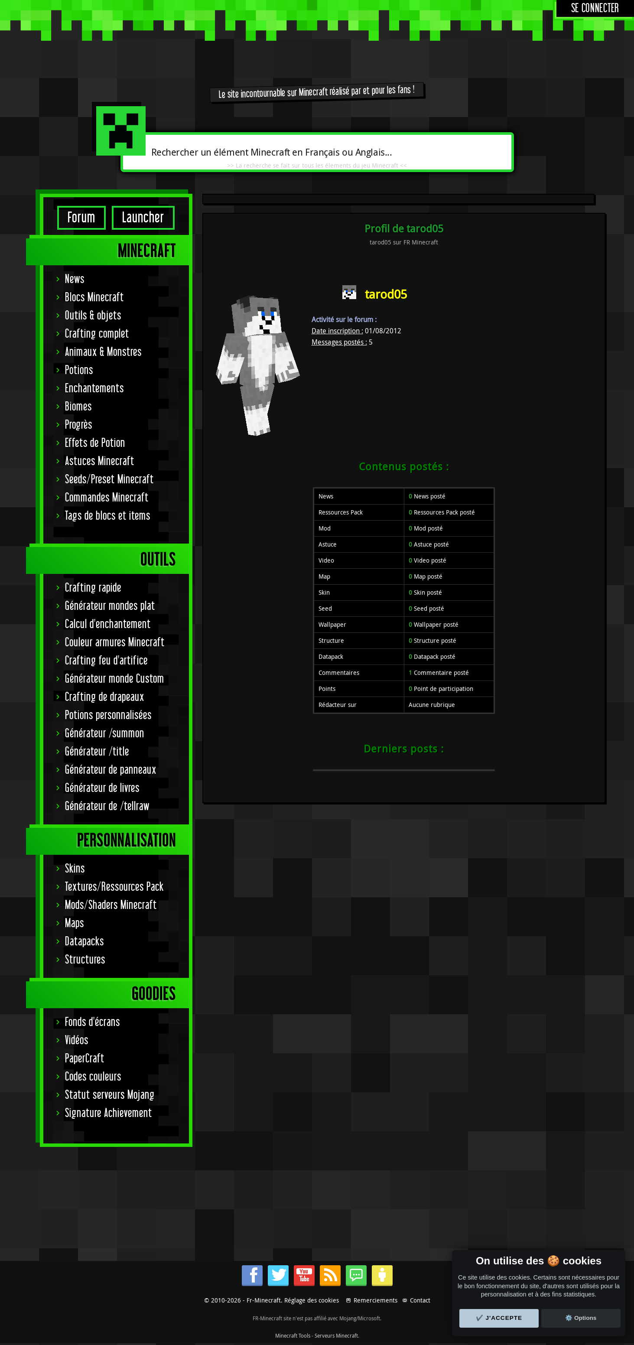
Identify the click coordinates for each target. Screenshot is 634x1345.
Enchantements (94, 388)
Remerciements (375, 1300)
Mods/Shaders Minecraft (111, 905)
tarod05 (386, 294)
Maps (74, 923)
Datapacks (84, 941)
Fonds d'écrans (92, 1022)
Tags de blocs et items (107, 516)
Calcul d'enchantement (108, 624)
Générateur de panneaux (110, 770)
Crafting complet (97, 334)
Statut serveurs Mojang (110, 1095)
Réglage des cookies (311, 1300)
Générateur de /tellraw (107, 806)
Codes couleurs (93, 1077)
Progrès (78, 425)
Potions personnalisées (108, 715)
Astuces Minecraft (99, 461)
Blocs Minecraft (94, 297)
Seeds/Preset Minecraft (109, 479)
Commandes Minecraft (107, 498)
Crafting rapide (93, 588)
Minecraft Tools (292, 1335)
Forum (81, 217)
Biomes (78, 407)
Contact (420, 1300)
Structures (85, 960)
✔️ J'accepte (499, 1318)
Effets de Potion (95, 443)
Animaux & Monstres (103, 352)
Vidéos (76, 1040)
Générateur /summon (104, 733)
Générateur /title (97, 752)
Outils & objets (93, 315)
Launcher (143, 217)
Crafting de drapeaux (104, 697)
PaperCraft (84, 1058)
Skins (75, 869)
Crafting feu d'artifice (106, 661)
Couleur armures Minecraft (115, 642)
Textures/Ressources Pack (114, 887)
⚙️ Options (580, 1318)
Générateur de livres (102, 788)
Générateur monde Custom (114, 679)
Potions (79, 370)
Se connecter (595, 8)
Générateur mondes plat (110, 606)
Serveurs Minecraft (336, 1335)
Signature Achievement (108, 1113)
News (75, 279)
